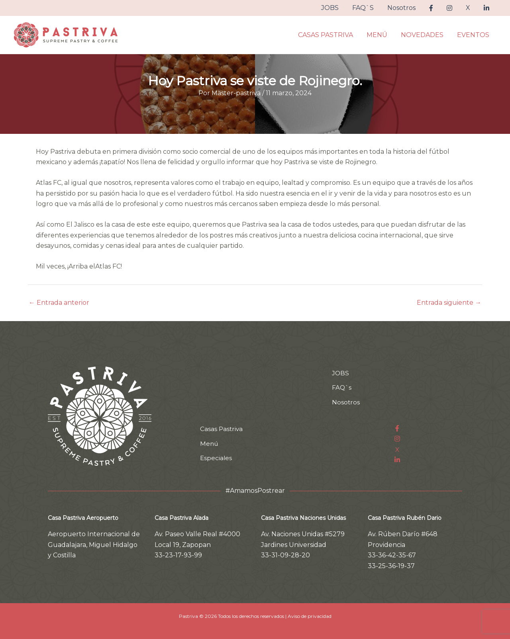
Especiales (216, 458)
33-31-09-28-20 (285, 555)
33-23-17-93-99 (178, 555)
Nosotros (405, 8)
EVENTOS (473, 35)
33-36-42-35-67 (392, 555)
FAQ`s (342, 387)
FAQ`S (367, 8)
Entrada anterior (59, 303)
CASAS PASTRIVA (328, 35)
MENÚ (379, 35)
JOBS (335, 8)
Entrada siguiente (449, 303)
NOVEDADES (423, 35)
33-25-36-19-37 (391, 566)
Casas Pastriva (222, 429)
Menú (209, 443)
